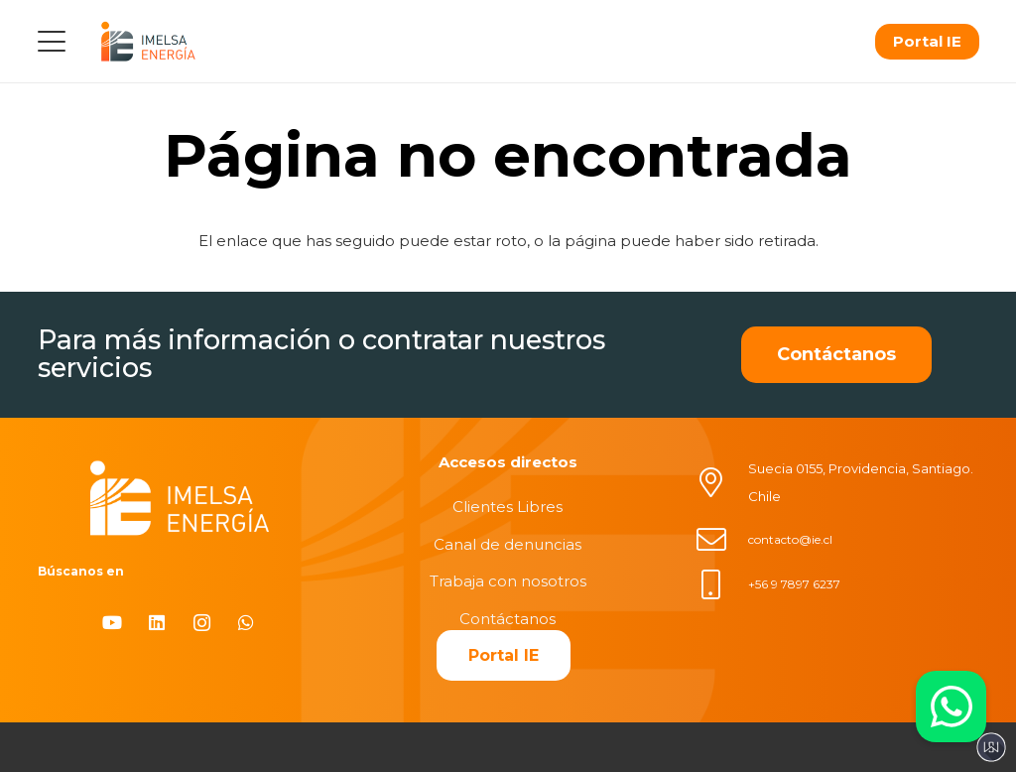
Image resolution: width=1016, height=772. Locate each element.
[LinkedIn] (157, 622)
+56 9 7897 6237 (794, 584)
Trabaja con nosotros (508, 581)
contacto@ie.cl (790, 539)
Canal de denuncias (507, 544)
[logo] (147, 41)
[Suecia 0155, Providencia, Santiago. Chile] (721, 482)
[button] (51, 42)
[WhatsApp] (246, 622)
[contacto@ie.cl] (721, 540)
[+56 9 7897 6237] (721, 584)
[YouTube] (112, 622)
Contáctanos (507, 618)
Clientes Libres (507, 506)
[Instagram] (202, 622)
